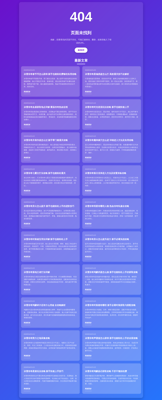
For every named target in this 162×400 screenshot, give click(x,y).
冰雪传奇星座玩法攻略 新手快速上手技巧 (43, 371)
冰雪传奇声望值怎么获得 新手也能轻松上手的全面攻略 (111, 338)
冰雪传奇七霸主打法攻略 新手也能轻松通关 (45, 173)
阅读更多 (27, 92)
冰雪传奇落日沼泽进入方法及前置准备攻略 (105, 173)
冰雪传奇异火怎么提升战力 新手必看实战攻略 (107, 239)
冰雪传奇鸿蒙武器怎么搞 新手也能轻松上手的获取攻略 (111, 272)
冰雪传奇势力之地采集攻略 (37, 338)
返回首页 (81, 50)
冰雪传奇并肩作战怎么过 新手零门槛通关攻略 (46, 140)
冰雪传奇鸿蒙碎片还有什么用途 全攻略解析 (45, 305)
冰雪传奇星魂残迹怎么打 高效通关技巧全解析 (107, 74)
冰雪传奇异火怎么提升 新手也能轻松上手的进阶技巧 (49, 206)
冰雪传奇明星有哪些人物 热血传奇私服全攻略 (107, 206)
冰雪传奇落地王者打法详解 (37, 272)
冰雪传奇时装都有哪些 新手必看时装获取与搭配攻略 (110, 305)
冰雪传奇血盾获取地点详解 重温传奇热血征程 (46, 107)
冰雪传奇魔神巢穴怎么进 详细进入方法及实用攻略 (109, 140)
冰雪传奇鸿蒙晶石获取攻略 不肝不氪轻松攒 (106, 371)
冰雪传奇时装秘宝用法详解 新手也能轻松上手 (46, 239)
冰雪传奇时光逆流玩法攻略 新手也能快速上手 (107, 107)
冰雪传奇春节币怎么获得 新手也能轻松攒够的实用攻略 (50, 74)
